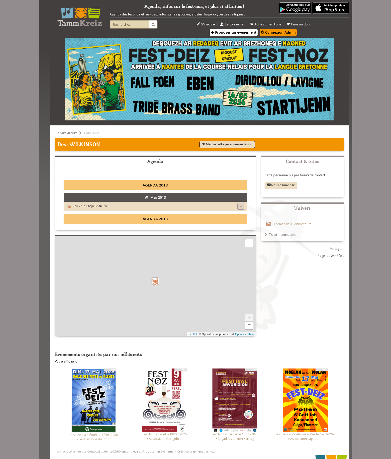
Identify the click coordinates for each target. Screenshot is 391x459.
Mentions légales (130, 451)
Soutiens (105, 451)
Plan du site (78, 451)
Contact (92, 451)
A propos (63, 451)
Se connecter (232, 24)
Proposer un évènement (234, 32)
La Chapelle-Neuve (95, 206)
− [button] (249, 325)
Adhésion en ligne (265, 24)
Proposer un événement (159, 451)
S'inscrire (206, 24)
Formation (281, 224)
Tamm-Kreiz (66, 132)
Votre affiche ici (66, 361)
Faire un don (298, 24)
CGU (115, 451)
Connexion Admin (278, 32)
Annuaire (91, 132)
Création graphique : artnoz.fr (197, 451)
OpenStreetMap (245, 334)
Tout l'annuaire (280, 234)
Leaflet (193, 334)
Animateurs (302, 224)
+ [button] (249, 318)
